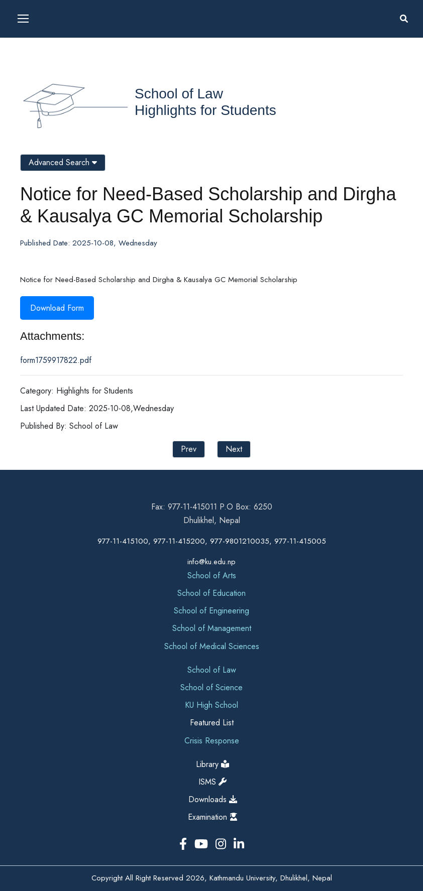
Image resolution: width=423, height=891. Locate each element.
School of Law (179, 93)
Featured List (212, 722)
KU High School (211, 705)
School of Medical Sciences (211, 646)
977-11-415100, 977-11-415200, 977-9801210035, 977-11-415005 (211, 541)
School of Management (211, 628)
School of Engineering (211, 610)
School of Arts (211, 575)
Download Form (57, 308)
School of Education (211, 593)
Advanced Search (63, 162)
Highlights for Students (205, 110)
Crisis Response (211, 740)
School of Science (211, 687)
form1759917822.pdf (55, 360)
